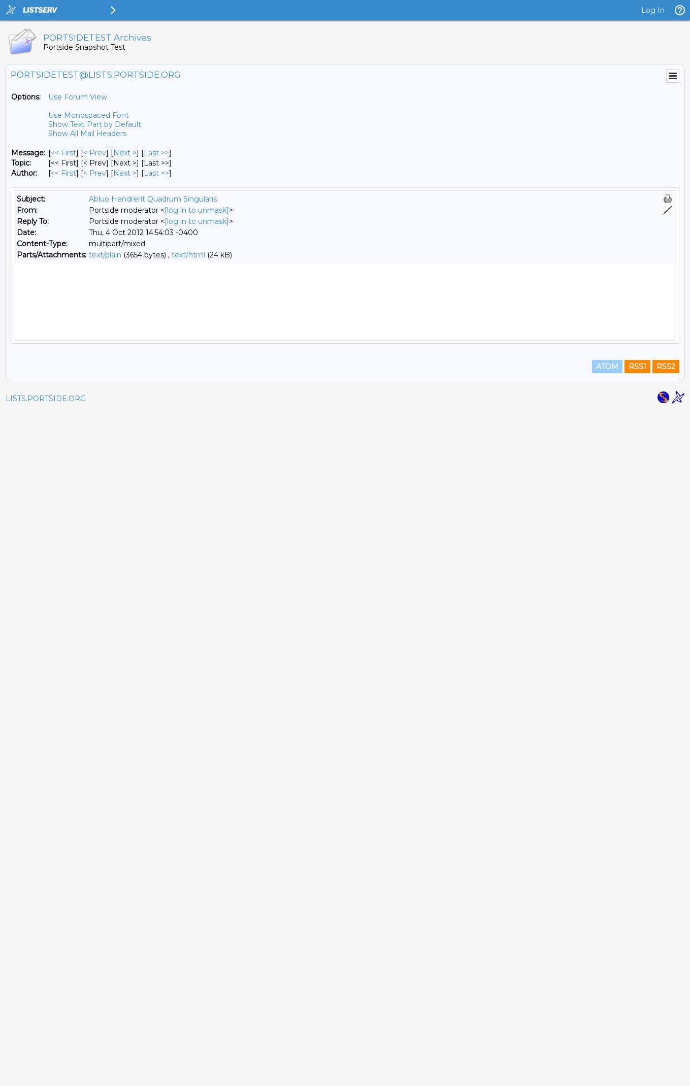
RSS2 (665, 1041)
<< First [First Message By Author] (63, 173)
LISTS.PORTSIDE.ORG (46, 1073)
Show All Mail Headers (87, 133)
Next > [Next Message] (125, 152)
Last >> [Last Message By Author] (156, 173)
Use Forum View (77, 97)
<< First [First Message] (63, 152)
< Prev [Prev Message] (94, 152)
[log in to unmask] (197, 210)
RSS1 (637, 1041)
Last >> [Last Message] (156, 152)
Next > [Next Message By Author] (125, 173)
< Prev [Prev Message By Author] (94, 173)
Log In (653, 10)
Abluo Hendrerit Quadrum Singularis (153, 199)
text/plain (105, 254)
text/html (188, 254)
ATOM (607, 1041)
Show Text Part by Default (94, 124)
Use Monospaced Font (88, 115)
